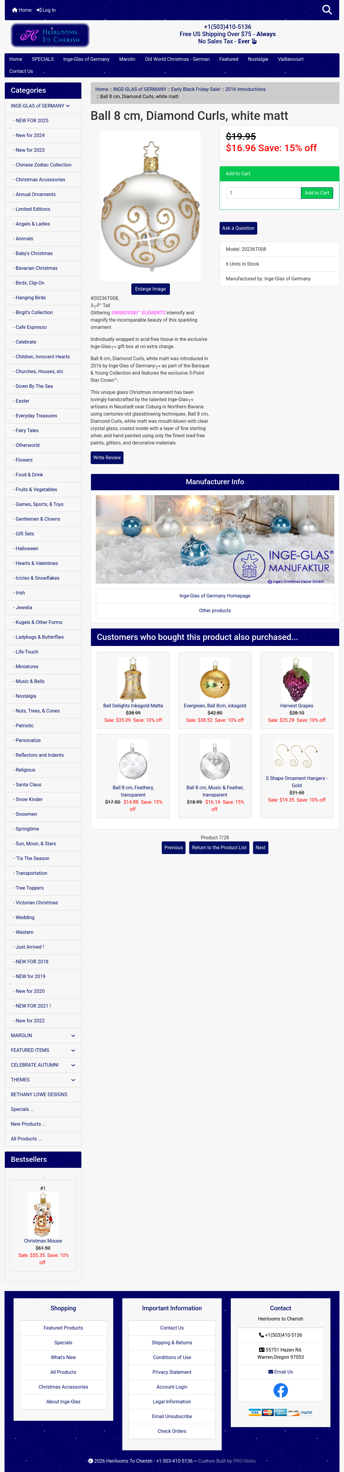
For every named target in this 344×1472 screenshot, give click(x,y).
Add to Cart (317, 193)
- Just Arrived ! (27, 947)
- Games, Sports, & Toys (37, 504)
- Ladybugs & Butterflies (37, 637)
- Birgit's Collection (32, 312)
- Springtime (25, 829)
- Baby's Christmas (32, 253)
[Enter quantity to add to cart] (263, 193)
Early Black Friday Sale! (195, 89)
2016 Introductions (245, 89)
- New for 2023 (28, 150)
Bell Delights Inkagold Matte (133, 706)
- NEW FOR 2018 (29, 962)
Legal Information (172, 1402)
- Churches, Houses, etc (37, 371)
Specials (63, 1343)
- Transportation (29, 873)
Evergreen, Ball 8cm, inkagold (215, 706)
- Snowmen (24, 814)
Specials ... (22, 1109)
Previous (173, 847)
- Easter (20, 401)
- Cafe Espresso (29, 327)
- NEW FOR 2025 (29, 120)
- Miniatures (25, 666)
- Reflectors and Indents (37, 755)
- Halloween (24, 548)
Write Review (107, 457)
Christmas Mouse (43, 1218)
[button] (327, 10)
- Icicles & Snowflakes (35, 578)
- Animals (22, 239)
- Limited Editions (30, 209)
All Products (63, 1372)
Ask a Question (238, 228)
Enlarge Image (150, 289)
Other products (215, 610)
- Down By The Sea (32, 386)
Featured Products (63, 1328)
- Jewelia (21, 607)
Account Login (172, 1387)
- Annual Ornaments (33, 194)
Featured (228, 59)
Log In (46, 10)
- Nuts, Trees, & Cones (35, 711)
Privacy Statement (171, 1372)
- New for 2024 (28, 135)
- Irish (18, 593)
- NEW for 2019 (28, 976)
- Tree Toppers (27, 888)
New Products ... (28, 1124)
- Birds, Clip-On (27, 283)
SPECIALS (43, 59)
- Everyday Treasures (34, 416)
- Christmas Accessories (38, 179)
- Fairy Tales (25, 430)
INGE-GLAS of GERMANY (140, 89)
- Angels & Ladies (30, 224)
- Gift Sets (22, 534)
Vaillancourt (291, 59)
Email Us (280, 1372)
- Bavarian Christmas (34, 268)
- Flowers (22, 460)
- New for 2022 (28, 1021)
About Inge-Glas (63, 1402)
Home (22, 10)
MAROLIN (43, 1035)
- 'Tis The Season (30, 858)
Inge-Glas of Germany (86, 59)
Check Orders (172, 1431)
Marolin (127, 59)
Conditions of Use (172, 1357)
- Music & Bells (28, 681)
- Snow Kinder (26, 799)
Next (261, 847)
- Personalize (26, 740)
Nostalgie (258, 59)
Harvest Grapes (296, 706)
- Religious (23, 770)
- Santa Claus (26, 784)
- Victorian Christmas (34, 903)
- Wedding (23, 917)
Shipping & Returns (172, 1343)
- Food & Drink (27, 475)
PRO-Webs (244, 1461)
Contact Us (21, 71)
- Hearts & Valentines (34, 563)
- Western (22, 932)
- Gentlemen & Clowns (35, 519)
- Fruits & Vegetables (34, 489)
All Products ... (26, 1139)
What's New (63, 1357)
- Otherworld (25, 445)
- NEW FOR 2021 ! (31, 1006)
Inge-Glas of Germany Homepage (215, 596)
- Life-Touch (24, 652)
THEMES (43, 1080)
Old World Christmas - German (177, 59)
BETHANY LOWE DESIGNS (39, 1094)
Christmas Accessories (63, 1387)
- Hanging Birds (28, 298)
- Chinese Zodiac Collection (41, 165)
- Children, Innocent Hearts (40, 357)
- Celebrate (23, 342)
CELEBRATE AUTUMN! (43, 1065)
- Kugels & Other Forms (36, 622)
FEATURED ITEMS (43, 1050)
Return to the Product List (219, 847)
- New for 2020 (28, 991)
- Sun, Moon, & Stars (33, 844)
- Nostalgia (23, 696)
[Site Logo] (60, 35)
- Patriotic (22, 725)
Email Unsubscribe (172, 1416)
